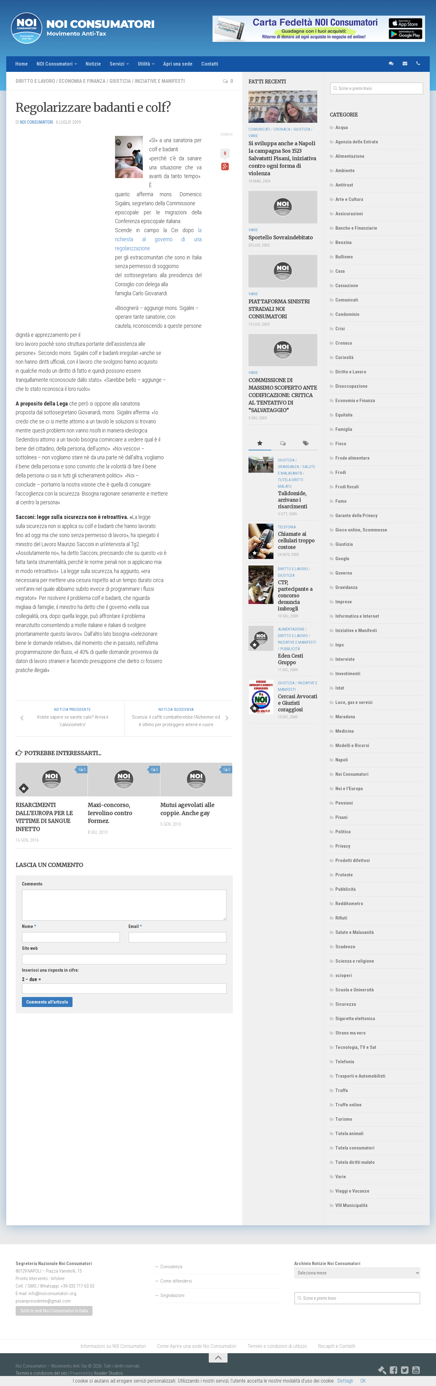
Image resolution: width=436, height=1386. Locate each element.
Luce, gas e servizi (354, 702)
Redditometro (349, 903)
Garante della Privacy (356, 515)
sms (391, 64)
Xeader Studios (108, 1373)
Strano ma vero (350, 1033)
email (404, 64)
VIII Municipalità (351, 1205)
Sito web (30, 948)
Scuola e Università (354, 990)
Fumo (341, 501)
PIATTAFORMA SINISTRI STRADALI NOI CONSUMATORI (279, 309)
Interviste (345, 659)
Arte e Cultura (349, 199)
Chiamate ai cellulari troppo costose (296, 541)
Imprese (343, 602)
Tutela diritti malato (355, 1162)
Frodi (340, 472)
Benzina (343, 242)
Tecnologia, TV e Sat (355, 1047)
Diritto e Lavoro (35, 81)
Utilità (144, 64)
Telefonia (344, 1061)
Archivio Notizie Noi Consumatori (327, 1263)
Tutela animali (349, 1133)
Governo (343, 573)
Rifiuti (341, 918)
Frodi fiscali (347, 487)
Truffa (341, 1090)
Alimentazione (349, 156)
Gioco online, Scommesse (361, 530)
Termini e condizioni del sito (42, 1373)
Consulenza (171, 1266)
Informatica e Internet (357, 616)
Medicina (344, 731)
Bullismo (344, 257)
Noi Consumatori (351, 774)
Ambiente (345, 170)
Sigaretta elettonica (355, 1018)
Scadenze (345, 947)
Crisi (340, 329)
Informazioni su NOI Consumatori (113, 1346)
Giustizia (121, 81)
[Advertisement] (62, 224)
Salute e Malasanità (354, 932)
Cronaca (343, 343)
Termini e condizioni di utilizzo (277, 1346)
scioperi (343, 975)
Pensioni (344, 803)
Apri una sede (178, 64)
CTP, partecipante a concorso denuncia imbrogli (295, 596)
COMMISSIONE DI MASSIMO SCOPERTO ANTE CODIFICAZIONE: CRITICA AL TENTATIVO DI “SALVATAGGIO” (282, 395)
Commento (32, 884)
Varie (340, 1176)
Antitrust (344, 185)
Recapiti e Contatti (336, 1346)
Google (342, 558)
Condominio (347, 314)
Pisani (341, 817)
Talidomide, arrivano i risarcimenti (292, 500)
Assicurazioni (349, 214)
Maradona (345, 717)
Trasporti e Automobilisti (360, 1076)
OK (363, 1381)
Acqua (341, 127)
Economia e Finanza (83, 81)
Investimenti (347, 673)
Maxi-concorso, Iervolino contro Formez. (110, 813)
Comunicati (346, 300)
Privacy (342, 846)
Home (21, 64)
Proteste (344, 875)
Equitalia (344, 415)
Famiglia (343, 429)
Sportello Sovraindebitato (280, 237)
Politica (343, 832)
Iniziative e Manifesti (161, 81)
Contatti (211, 64)
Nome (29, 926)
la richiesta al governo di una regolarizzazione (158, 239)
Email (135, 926)
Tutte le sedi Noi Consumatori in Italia (54, 1311)
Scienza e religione (354, 961)
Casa (340, 271)
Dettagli (345, 1381)
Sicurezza (345, 1004)
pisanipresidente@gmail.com (43, 1301)
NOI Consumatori (55, 64)
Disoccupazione (351, 386)
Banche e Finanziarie (356, 228)
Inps (339, 645)
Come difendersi (176, 1281)
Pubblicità (345, 889)
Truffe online (348, 1105)
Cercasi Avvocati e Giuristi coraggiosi (297, 703)
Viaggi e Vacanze (352, 1191)
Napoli (341, 760)
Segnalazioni (172, 1295)
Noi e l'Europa (349, 788)
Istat (339, 688)
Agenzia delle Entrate (356, 142)
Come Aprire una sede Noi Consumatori (196, 1346)
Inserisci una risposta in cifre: (50, 970)
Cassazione (346, 285)
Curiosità (344, 357)
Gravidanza (346, 587)
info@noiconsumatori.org (52, 1293)
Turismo (343, 1119)
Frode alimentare (352, 458)
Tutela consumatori (354, 1148)
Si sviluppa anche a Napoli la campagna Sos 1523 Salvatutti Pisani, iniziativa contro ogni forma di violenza (282, 159)
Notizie (94, 64)
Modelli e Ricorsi (352, 745)
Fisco (340, 443)
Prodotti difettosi (352, 860)
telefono (418, 64)
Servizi (117, 64)
